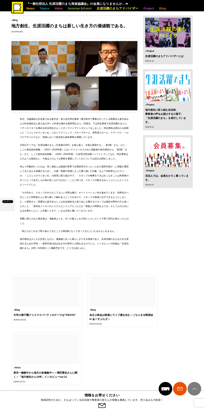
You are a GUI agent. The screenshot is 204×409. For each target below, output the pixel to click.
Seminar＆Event (80, 8)
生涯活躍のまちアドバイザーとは (164, 56)
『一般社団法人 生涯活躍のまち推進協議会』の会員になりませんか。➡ (77, 4)
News (30, 8)
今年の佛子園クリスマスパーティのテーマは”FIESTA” (37, 317)
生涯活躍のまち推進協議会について (102, 365)
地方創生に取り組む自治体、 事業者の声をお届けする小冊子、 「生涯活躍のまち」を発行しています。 (165, 116)
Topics (44, 8)
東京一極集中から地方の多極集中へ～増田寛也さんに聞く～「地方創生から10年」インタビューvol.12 (163, 319)
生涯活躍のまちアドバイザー (117, 8)
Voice (59, 8)
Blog (162, 8)
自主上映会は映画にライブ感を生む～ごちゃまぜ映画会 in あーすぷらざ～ (101, 317)
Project (149, 8)
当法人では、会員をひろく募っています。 (167, 178)
